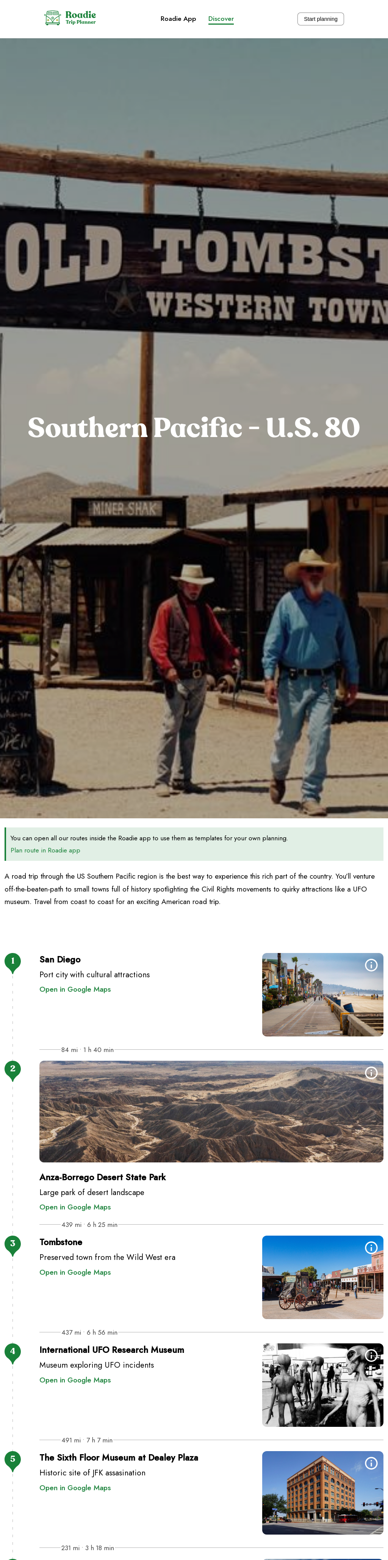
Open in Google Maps (75, 989)
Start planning (321, 19)
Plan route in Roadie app (45, 850)
